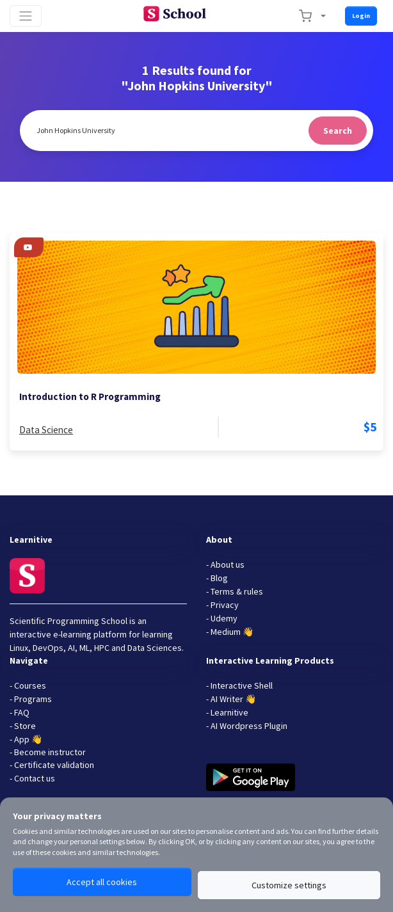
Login (361, 16)
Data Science (46, 430)
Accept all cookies (102, 882)
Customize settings (289, 885)
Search (337, 130)
